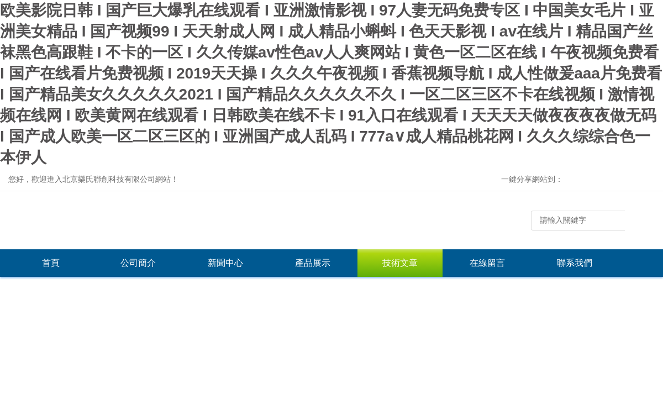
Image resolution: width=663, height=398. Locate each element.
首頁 (51, 263)
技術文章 (400, 263)
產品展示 (312, 263)
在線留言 (487, 263)
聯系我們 (574, 263)
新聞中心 (225, 263)
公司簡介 (138, 263)
